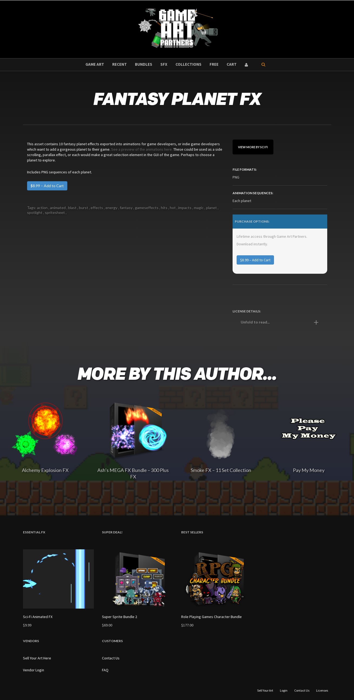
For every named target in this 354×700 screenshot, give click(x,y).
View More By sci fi (253, 147)
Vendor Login (33, 670)
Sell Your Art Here (37, 658)
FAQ (105, 670)
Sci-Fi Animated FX (37, 616)
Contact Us (111, 658)
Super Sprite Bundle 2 (119, 616)
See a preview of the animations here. (142, 149)
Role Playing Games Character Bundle (211, 616)
